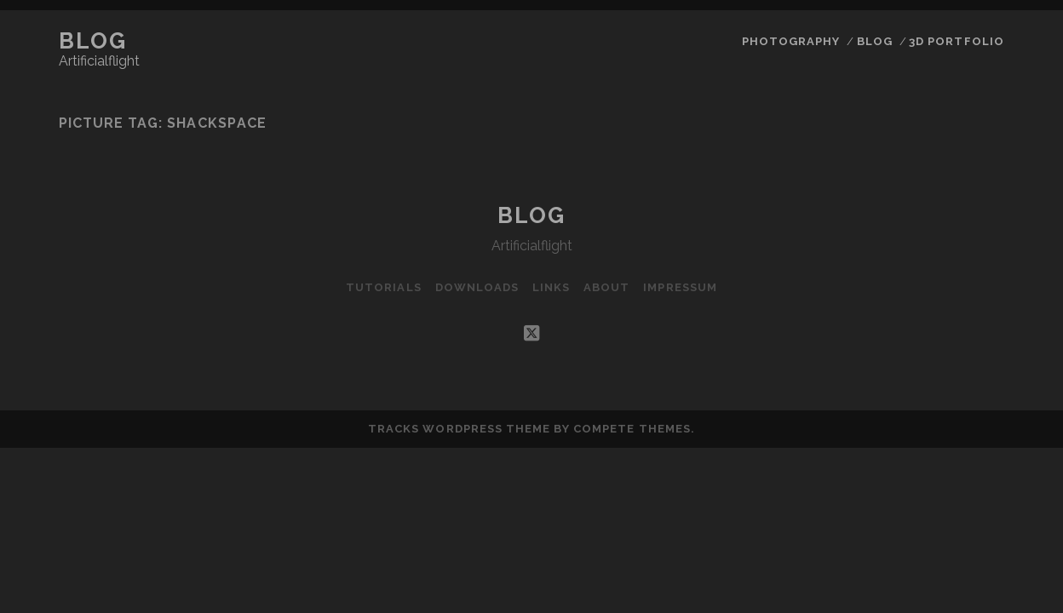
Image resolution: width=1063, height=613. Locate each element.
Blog (92, 41)
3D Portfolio (956, 41)
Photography (791, 41)
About (606, 287)
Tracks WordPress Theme (459, 428)
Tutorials (383, 287)
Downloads (477, 287)
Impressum (679, 287)
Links (551, 287)
